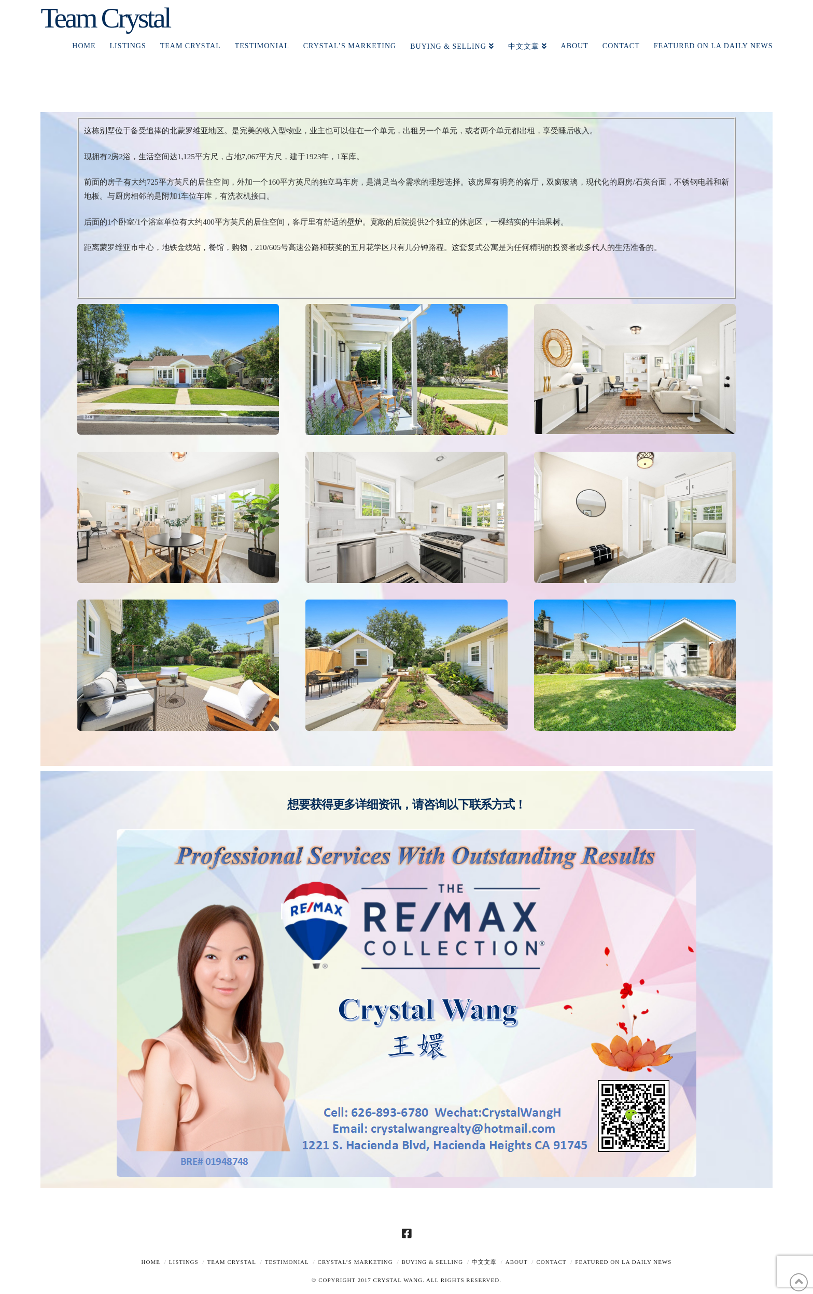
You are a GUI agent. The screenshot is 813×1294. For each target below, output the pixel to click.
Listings (184, 1262)
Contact (551, 1262)
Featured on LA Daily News (623, 1262)
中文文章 (484, 1262)
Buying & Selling (433, 1262)
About (517, 1262)
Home (151, 1262)
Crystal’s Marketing (355, 1262)
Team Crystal (105, 18)
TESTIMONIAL (287, 1262)
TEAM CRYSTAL (231, 1262)
